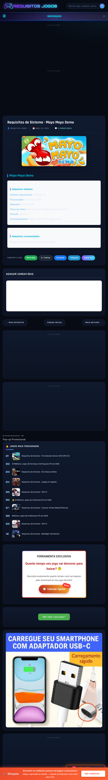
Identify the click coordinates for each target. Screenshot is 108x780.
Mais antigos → (93, 322)
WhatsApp (31, 258)
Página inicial (54, 322)
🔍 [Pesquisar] (102, 6)
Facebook (60, 258)
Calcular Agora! (53, 589)
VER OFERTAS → (93, 773)
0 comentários (65, 128)
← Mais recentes (15, 322)
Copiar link (88, 258)
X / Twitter (45, 258)
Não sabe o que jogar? (54, 617)
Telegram (74, 258)
